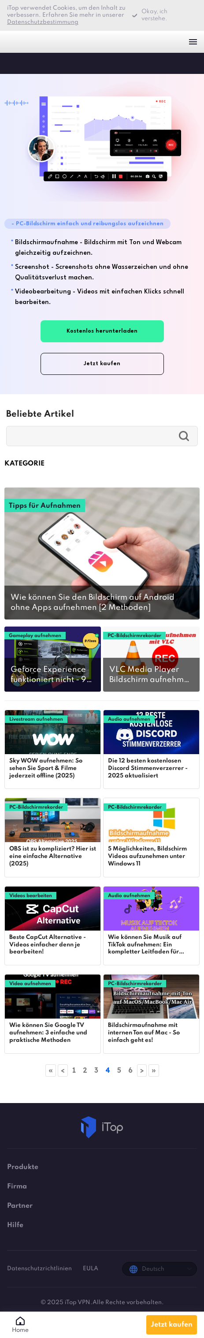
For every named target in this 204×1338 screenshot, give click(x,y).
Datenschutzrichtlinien (40, 1269)
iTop (15, 63)
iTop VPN (21, 41)
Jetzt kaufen (172, 1324)
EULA (90, 1269)
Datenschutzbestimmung (42, 22)
